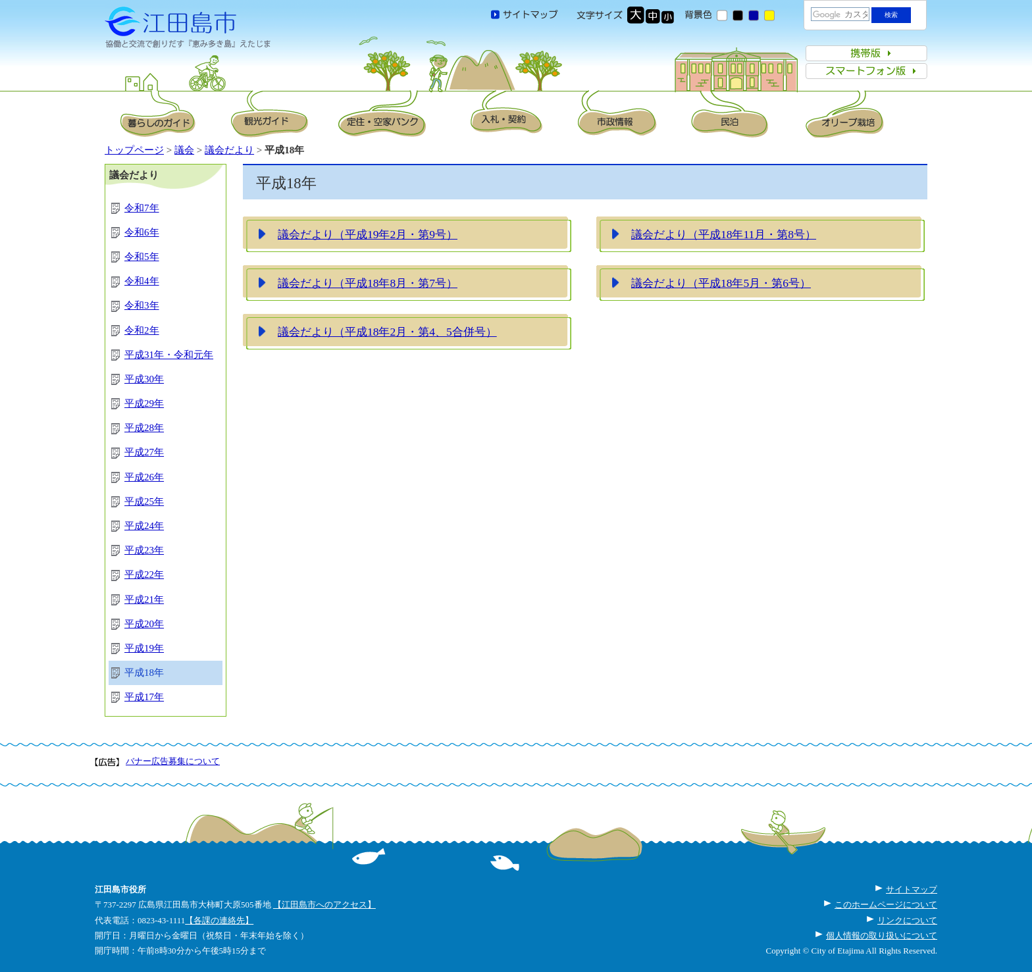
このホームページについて (886, 904)
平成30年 (144, 379)
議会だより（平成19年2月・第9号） (367, 234)
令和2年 (141, 330)
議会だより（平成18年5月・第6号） (721, 283)
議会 (184, 150)
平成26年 (144, 477)
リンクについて (907, 920)
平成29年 (144, 403)
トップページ (134, 150)
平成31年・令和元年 (168, 354)
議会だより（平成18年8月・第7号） (367, 283)
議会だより (229, 150)
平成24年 (144, 526)
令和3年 (141, 305)
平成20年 (144, 624)
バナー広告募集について (173, 761)
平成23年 (144, 550)
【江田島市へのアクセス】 (324, 904)
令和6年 (141, 232)
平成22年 (144, 574)
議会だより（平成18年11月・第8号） (723, 234)
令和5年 (141, 256)
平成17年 (144, 697)
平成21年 (144, 599)
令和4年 (141, 281)
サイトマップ (911, 889)
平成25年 (144, 501)
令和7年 (141, 208)
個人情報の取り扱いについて (881, 935)
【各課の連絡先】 (219, 920)
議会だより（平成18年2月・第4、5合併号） (387, 331)
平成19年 (144, 648)
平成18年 (144, 672)
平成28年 (144, 427)
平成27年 (144, 452)
